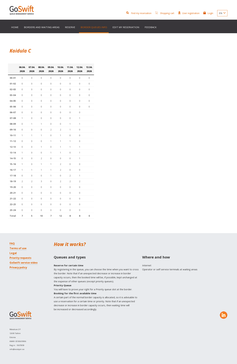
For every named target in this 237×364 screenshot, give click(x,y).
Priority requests (20, 258)
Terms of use (18, 248)
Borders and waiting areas (42, 27)
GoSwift (23, 11)
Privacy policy (18, 267)
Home (15, 27)
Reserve (70, 27)
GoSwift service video (24, 262)
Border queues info (94, 27)
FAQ (12, 243)
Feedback (151, 27)
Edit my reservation (126, 27)
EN (222, 13)
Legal (13, 253)
